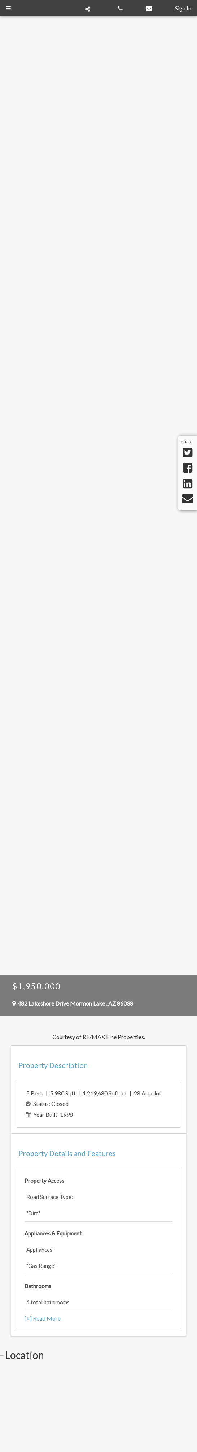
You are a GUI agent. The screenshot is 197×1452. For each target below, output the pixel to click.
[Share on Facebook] (187, 469)
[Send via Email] (187, 500)
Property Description (53, 1065)
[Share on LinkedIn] (187, 485)
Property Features (67, 1153)
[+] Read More (43, 1318)
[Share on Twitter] (187, 454)
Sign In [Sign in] (183, 8)
